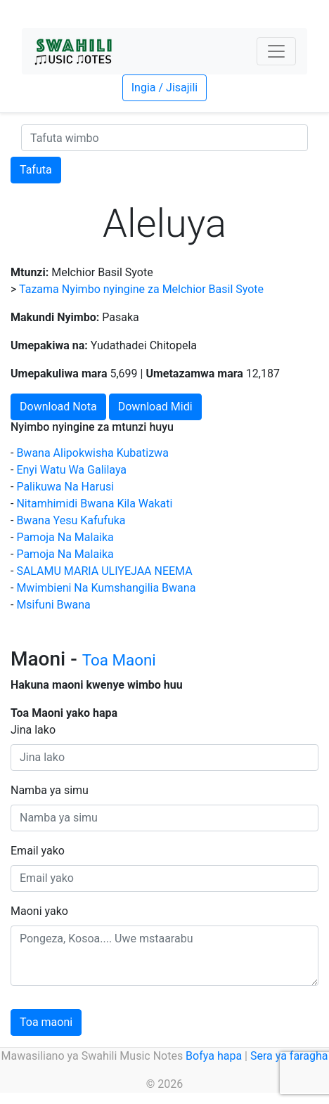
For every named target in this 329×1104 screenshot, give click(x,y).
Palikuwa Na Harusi (65, 486)
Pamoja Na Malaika (64, 537)
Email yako (38, 850)
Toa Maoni (119, 660)
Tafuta (36, 169)
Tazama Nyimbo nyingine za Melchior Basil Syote (141, 289)
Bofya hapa (214, 1056)
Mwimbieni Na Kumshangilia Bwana (105, 588)
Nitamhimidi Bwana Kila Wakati (94, 503)
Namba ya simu (50, 790)
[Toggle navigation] (276, 51)
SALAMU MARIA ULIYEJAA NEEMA (104, 571)
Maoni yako (39, 911)
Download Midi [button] (155, 406)
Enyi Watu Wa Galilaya (71, 469)
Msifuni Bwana (53, 604)
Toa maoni (46, 1022)
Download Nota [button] (58, 406)
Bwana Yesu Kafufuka (70, 520)
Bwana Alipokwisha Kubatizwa (92, 453)
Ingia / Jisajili (164, 87)
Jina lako (33, 729)
